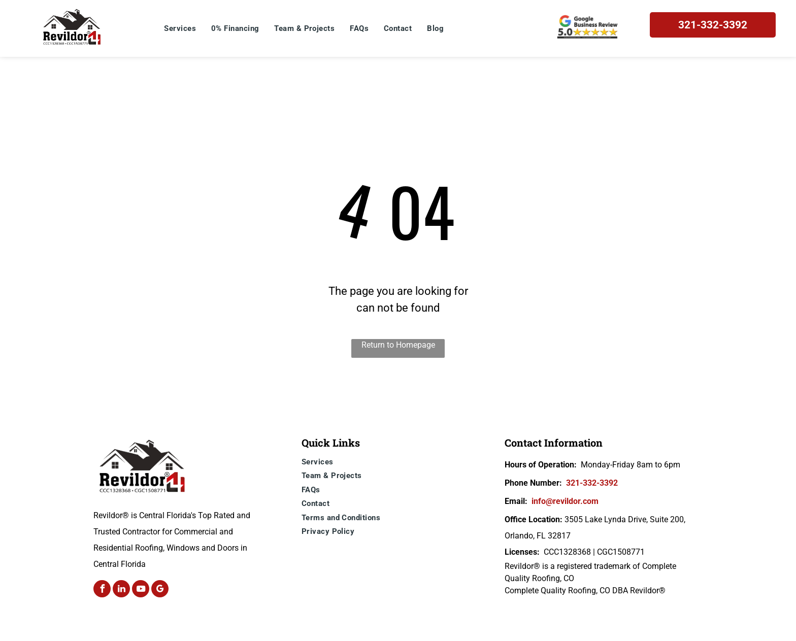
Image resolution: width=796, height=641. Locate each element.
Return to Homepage (398, 345)
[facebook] (102, 590)
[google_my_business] (160, 590)
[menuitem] (180, 29)
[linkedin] (121, 590)
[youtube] (140, 590)
